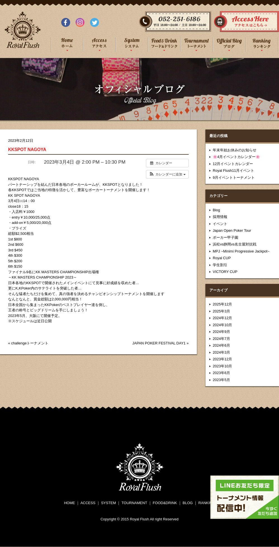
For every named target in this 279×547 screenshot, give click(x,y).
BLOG (188, 503)
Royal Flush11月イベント (233, 170)
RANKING (206, 503)
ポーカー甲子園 (225, 237)
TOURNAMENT (134, 503)
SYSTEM (108, 503)
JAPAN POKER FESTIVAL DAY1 (159, 343)
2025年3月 (221, 311)
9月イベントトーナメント (234, 177)
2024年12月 (222, 318)
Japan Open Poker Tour (232, 230)
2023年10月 (222, 366)
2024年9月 (221, 332)
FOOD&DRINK (165, 503)
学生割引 (220, 265)
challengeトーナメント (30, 343)
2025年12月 (222, 304)
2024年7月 (221, 339)
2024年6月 (221, 345)
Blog (216, 210)
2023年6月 (221, 373)
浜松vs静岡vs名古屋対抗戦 (234, 244)
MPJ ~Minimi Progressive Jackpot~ (241, 251)
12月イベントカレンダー (233, 164)
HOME (69, 503)
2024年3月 (221, 352)
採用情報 (220, 217)
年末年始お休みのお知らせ (234, 150)
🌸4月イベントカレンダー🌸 (236, 157)
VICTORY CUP (225, 272)
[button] (167, 174)
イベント (220, 224)
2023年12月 (222, 359)
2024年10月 (222, 325)
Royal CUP (222, 258)
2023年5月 (221, 380)
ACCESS (88, 503)
